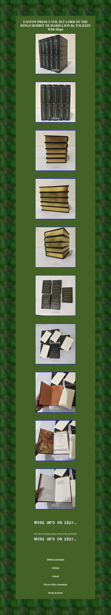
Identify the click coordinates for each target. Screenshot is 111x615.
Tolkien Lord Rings (55, 559)
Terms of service (55, 592)
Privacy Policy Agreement (55, 584)
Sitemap (55, 567)
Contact (55, 576)
